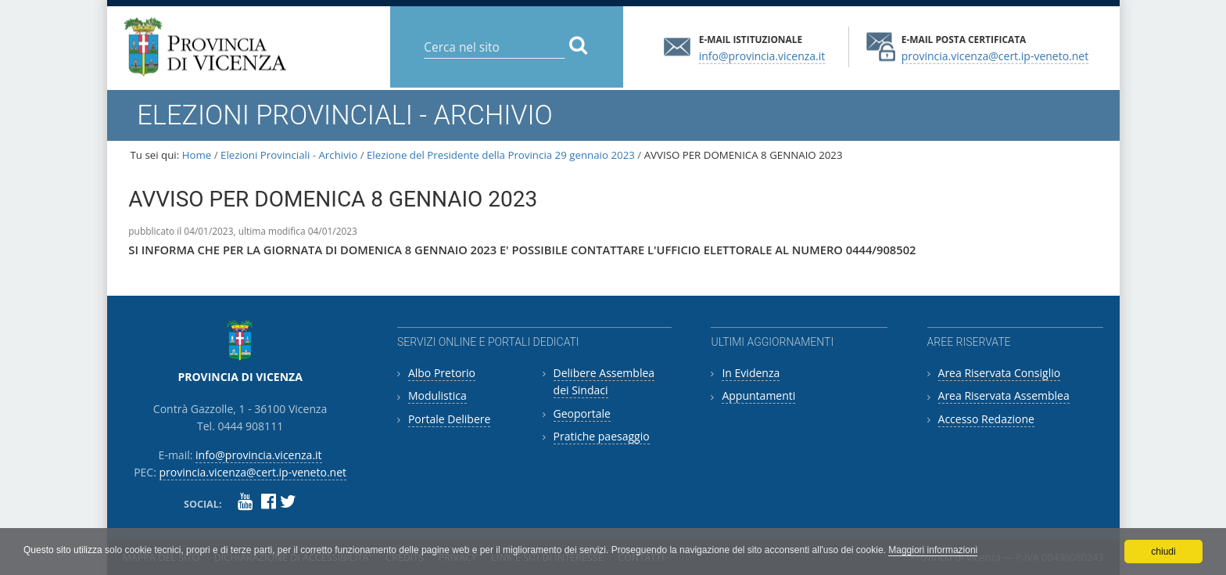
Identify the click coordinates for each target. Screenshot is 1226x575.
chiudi (1163, 551)
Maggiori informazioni (932, 549)
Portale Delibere (449, 418)
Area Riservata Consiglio (999, 372)
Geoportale (582, 413)
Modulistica (437, 395)
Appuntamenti (758, 395)
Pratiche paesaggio (602, 436)
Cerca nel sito (423, 34)
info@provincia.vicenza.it (762, 55)
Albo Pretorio (441, 372)
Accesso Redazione (986, 418)
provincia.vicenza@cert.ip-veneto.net (995, 55)
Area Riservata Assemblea (1004, 395)
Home (197, 155)
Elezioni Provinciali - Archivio (288, 155)
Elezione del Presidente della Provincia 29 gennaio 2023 (501, 155)
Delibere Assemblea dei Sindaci (604, 381)
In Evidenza (751, 372)
